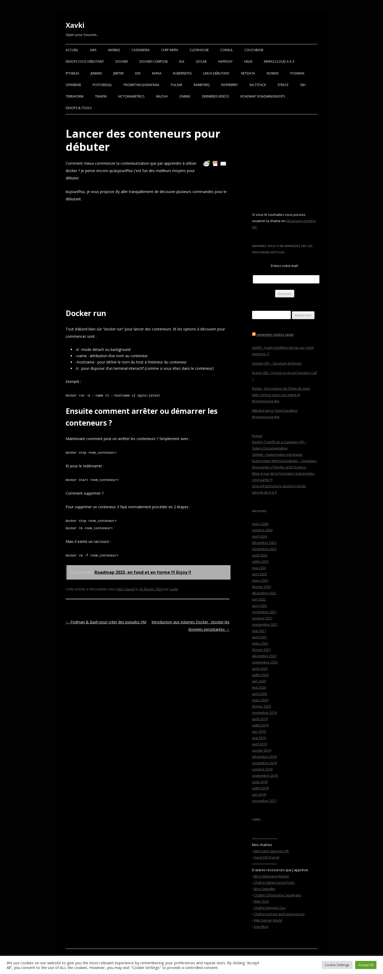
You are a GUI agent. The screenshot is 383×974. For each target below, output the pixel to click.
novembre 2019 (264, 712)
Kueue (257, 435)
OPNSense (73, 85)
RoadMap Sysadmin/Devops (262, 96)
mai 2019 (259, 737)
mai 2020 (259, 687)
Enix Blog (261, 926)
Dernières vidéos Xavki (275, 335)
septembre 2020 (265, 662)
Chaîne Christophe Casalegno (277, 895)
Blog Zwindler (264, 888)
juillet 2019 (260, 725)
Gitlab (201, 61)
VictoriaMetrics (131, 96)
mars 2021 (260, 643)
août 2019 (259, 718)
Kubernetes (182, 73)
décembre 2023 (264, 542)
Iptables (72, 73)
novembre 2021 (264, 611)
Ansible (114, 50)
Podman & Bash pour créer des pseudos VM (106, 621)
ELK (181, 61)
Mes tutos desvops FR (271, 851)
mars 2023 (260, 580)
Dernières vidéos (215, 96)
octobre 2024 (262, 530)
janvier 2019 (261, 750)
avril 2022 (259, 605)
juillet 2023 (260, 561)
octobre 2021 (262, 618)
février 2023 (261, 586)
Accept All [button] (365, 964)
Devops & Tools (79, 108)
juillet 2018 (260, 788)
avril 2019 (259, 744)
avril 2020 (259, 693)
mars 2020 (260, 700)
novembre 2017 (264, 800)
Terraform (74, 96)
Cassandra (141, 50)
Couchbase (253, 50)
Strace (282, 85)
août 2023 (259, 555)
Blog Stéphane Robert (271, 876)
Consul (226, 50)
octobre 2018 (262, 769)
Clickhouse (199, 50)
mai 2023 (259, 567)
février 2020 (261, 706)
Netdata (248, 73)
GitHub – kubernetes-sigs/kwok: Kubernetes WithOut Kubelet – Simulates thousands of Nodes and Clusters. (284, 460)
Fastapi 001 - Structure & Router (277, 363)
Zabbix (184, 96)
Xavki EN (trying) (266, 857)
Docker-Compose (153, 61)
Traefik (101, 96)
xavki (174, 589)
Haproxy (225, 61)
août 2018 (259, 781)
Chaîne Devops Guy (270, 907)
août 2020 (259, 668)
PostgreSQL (102, 85)
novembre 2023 (264, 549)
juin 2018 (259, 794)
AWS (93, 50)
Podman (297, 73)
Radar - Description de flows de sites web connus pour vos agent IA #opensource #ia (281, 394)
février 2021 (261, 649)
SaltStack (257, 85)
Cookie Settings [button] (337, 964)
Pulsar (176, 85)
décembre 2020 (264, 656)
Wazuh (162, 96)
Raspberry (229, 85)
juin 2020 (259, 681)
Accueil (72, 50)
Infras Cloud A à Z (279, 61)
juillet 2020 (260, 674)
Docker (122, 61)
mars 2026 (260, 523)
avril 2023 (259, 574)
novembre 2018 (264, 763)
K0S (137, 73)
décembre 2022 (264, 593)
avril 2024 (259, 536)
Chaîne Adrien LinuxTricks (274, 882)
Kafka (156, 73)
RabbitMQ (202, 85)
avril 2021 (259, 637)
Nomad (273, 73)
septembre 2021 (265, 624)
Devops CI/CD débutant (85, 61)
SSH (303, 85)
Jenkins (96, 73)
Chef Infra (169, 50)
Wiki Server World (268, 920)
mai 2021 (259, 630)
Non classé (126, 589)
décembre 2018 (264, 756)
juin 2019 (259, 731)
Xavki (75, 25)
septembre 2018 (265, 775)
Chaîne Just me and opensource (279, 914)
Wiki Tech (261, 901)
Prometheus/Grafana (141, 85)
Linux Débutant (216, 73)
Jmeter (118, 73)
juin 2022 (259, 599)
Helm (248, 61)
